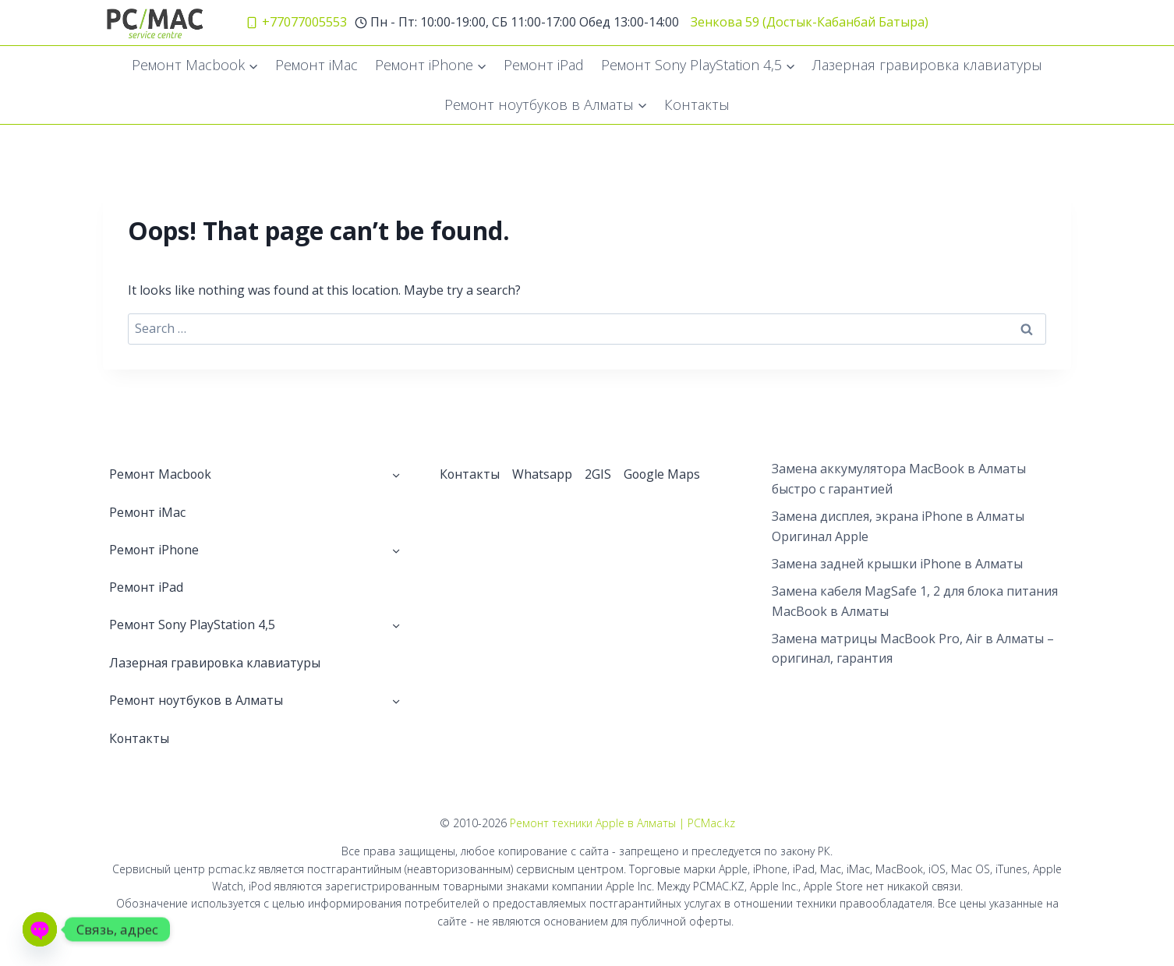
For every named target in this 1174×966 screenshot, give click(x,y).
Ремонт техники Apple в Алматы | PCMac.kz (622, 823)
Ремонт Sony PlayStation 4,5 (193, 625)
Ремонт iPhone (154, 549)
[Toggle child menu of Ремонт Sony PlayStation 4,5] (395, 625)
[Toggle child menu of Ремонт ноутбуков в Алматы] (395, 701)
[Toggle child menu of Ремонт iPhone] (395, 549)
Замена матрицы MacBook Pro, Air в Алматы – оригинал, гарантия (913, 648)
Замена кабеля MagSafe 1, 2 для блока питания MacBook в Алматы (915, 601)
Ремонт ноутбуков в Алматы (197, 700)
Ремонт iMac (316, 64)
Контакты (697, 104)
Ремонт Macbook (161, 474)
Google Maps (663, 474)
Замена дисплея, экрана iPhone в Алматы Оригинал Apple (898, 526)
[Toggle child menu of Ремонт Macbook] (395, 474)
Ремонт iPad (544, 64)
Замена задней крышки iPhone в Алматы (897, 563)
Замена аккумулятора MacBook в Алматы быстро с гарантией (899, 478)
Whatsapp (543, 474)
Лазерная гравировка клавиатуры (927, 64)
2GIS (598, 474)
